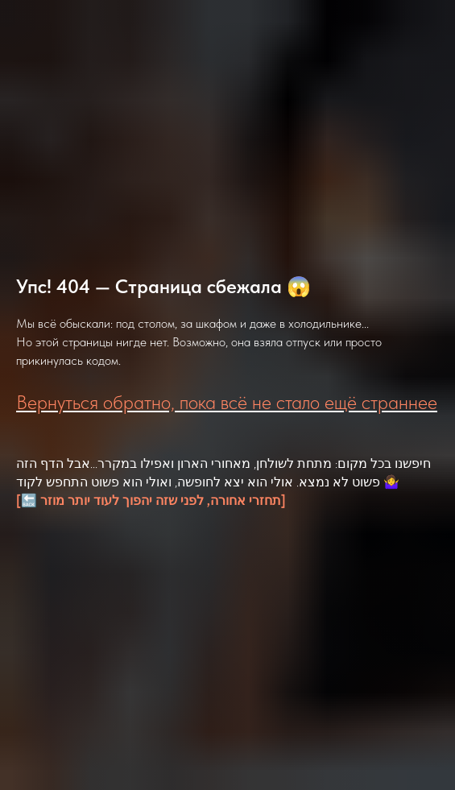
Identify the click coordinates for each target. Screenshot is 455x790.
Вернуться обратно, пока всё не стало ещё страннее (226, 402)
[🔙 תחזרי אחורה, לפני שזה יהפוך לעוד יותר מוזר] (151, 500)
